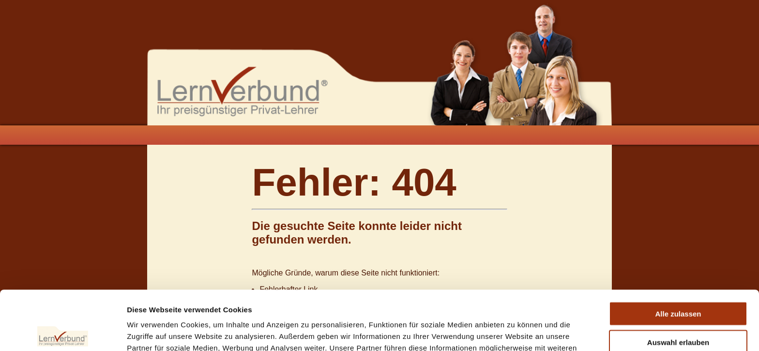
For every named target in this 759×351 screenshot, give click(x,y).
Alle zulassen (678, 254)
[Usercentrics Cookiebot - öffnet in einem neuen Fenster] (62, 332)
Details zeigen (514, 332)
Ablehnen (678, 311)
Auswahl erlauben (678, 283)
